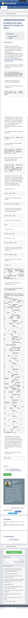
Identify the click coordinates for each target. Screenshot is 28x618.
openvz (17, 561)
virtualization (21, 561)
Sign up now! (14, 552)
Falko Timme (21, 559)
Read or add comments (19, 562)
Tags (10, 7)
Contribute (7, 605)
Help (16, 605)
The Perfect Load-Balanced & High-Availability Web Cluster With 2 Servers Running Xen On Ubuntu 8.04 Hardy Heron (14, 581)
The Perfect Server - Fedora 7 (9, 601)
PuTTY (18, 209)
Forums (14, 7)
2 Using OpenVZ (13, 36)
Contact (12, 605)
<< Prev (7, 474)
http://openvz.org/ (15, 469)
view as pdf (16, 508)
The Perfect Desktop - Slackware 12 (11, 573)
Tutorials (4, 7)
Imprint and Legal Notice (22, 605)
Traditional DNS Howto (8, 584)
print (22, 508)
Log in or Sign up (23, 0)
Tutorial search (6, 10)
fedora (14, 561)
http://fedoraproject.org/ (16, 470)
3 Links (10, 38)
